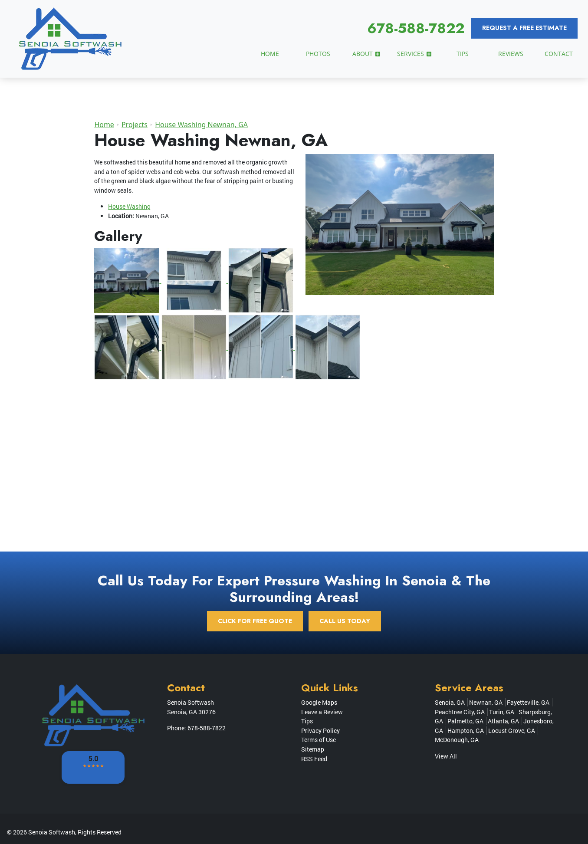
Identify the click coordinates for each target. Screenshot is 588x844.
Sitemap (312, 749)
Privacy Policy (320, 730)
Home (104, 124)
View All (446, 756)
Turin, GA (501, 712)
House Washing (129, 206)
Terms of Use (318, 740)
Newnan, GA (486, 702)
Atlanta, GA (503, 721)
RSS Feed (314, 759)
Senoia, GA (450, 702)
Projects (135, 124)
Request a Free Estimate (524, 27)
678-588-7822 (415, 28)
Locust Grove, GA (511, 730)
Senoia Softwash (51, 832)
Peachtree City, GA (460, 712)
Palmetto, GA (465, 721)
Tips (307, 721)
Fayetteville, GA (528, 702)
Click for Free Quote (255, 621)
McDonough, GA (457, 740)
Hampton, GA (465, 730)
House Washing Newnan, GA (201, 124)
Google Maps (319, 702)
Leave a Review (322, 712)
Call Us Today (344, 621)
